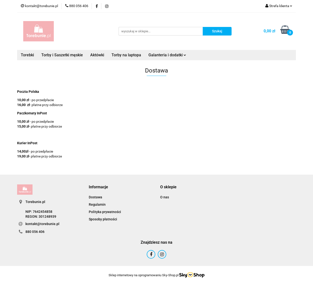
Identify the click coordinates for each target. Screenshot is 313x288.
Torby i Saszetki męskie (62, 55)
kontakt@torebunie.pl (42, 224)
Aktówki (97, 55)
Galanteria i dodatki (167, 55)
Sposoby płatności (103, 219)
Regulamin (97, 204)
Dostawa (95, 197)
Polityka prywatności (105, 212)
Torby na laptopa (126, 55)
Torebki (27, 55)
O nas (164, 197)
